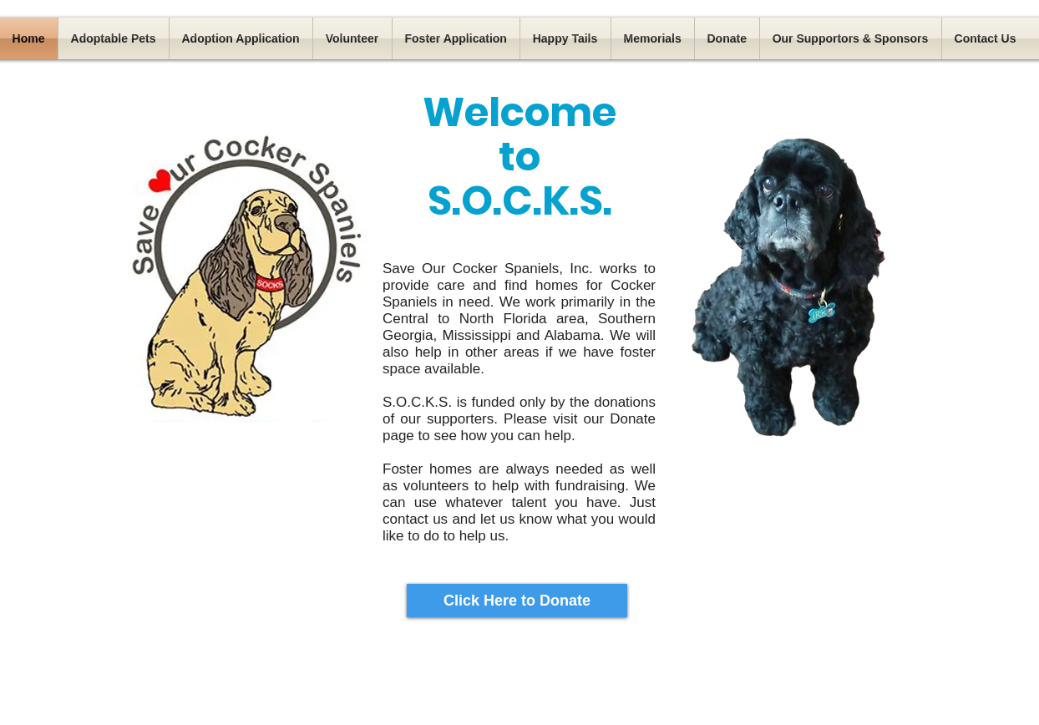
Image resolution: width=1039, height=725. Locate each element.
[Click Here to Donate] (517, 600)
